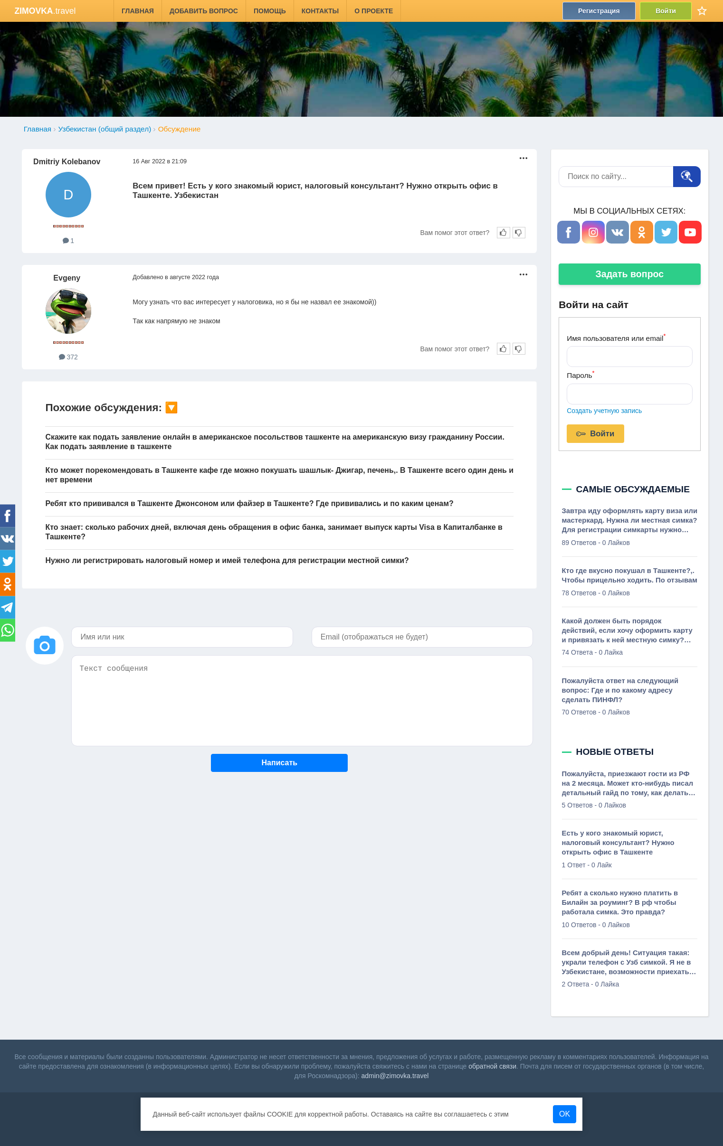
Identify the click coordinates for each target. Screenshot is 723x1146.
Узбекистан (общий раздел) (105, 129)
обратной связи (492, 1066)
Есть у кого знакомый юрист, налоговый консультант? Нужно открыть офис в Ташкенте (618, 842)
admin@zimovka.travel (394, 1076)
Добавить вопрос (204, 11)
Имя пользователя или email (616, 337)
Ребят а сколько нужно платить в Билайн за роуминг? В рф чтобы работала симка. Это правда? (620, 902)
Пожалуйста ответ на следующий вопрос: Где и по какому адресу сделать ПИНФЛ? (620, 690)
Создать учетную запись (604, 410)
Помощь (270, 11)
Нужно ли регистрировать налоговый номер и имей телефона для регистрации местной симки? (227, 560)
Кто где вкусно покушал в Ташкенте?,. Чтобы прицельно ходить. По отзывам (629, 575)
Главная (138, 11)
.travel (45, 11)
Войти (666, 11)
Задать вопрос (629, 274)
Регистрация (599, 11)
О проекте (374, 11)
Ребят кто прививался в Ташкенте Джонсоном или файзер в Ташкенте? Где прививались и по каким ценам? (249, 503)
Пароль (580, 374)
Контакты (320, 11)
